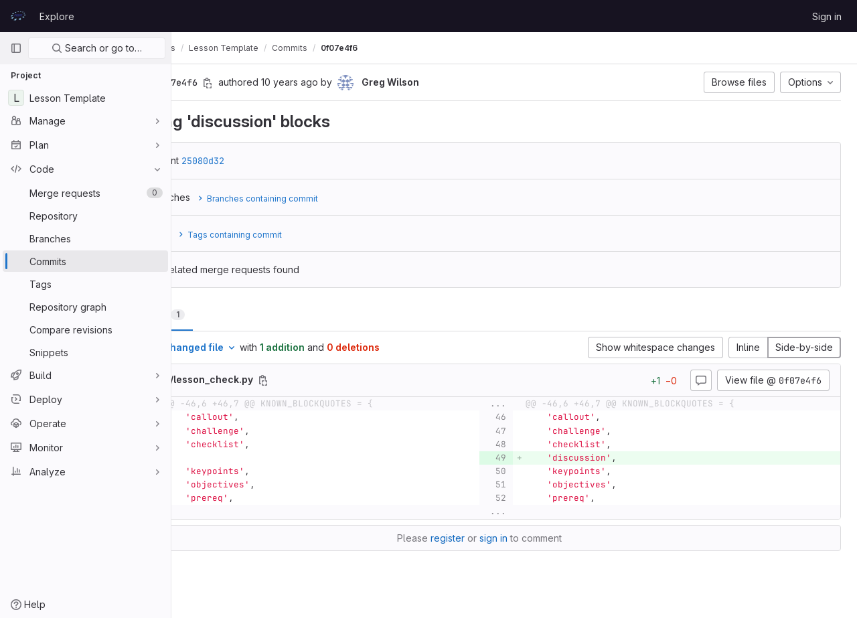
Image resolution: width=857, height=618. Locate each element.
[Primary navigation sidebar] (16, 48)
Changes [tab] (225, 314)
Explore (57, 16)
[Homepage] (18, 16)
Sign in (827, 16)
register (482, 538)
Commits (360, 48)
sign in (528, 538)
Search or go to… (97, 48)
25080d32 (273, 161)
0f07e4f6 (409, 48)
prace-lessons (216, 48)
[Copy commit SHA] (278, 83)
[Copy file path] (333, 380)
